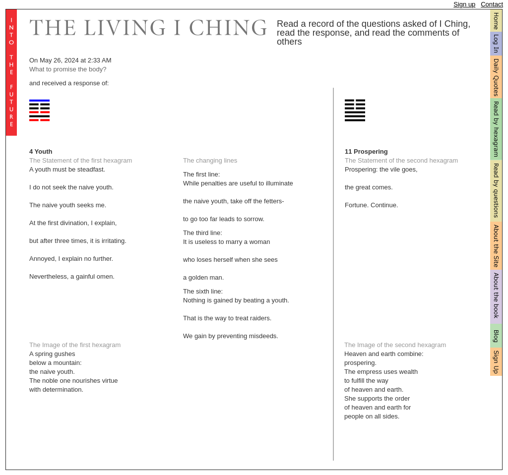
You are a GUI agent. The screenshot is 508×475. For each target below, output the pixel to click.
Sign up (464, 4)
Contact (492, 4)
